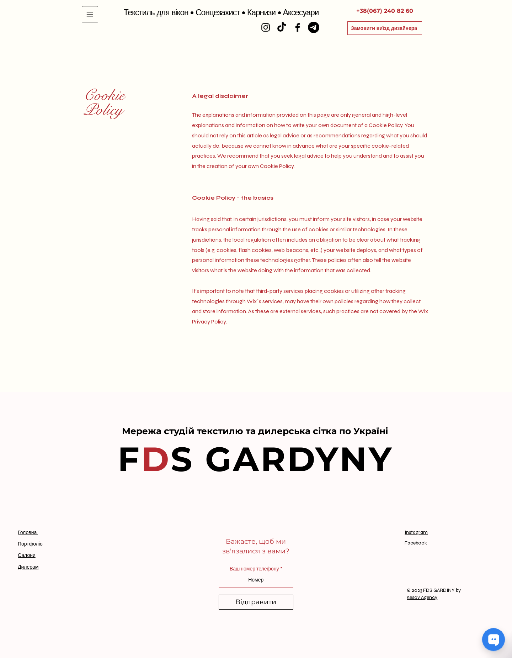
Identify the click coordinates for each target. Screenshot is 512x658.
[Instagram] (265, 27)
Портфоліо (30, 544)
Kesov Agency (422, 597)
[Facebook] (297, 27)
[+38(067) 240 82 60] (384, 11)
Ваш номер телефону (254, 569)
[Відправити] (256, 602)
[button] (90, 14)
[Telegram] (313, 27)
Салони (27, 555)
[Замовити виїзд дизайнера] (384, 28)
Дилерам (28, 567)
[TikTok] (281, 27)
